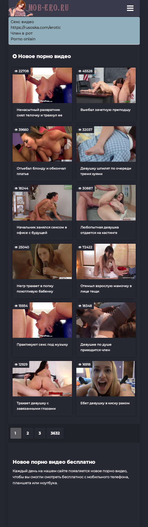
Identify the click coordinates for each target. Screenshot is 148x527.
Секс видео (22, 21)
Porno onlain (23, 39)
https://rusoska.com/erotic (36, 27)
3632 (55, 433)
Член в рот (22, 33)
